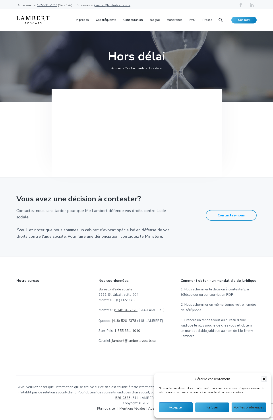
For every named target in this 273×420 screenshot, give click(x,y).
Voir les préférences (249, 407)
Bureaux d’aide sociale (115, 289)
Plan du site (106, 408)
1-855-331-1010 (47, 5)
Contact (244, 20)
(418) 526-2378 (124, 321)
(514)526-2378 (125, 310)
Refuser (212, 407)
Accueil (116, 68)
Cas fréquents (135, 68)
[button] (264, 379)
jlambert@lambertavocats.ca (112, 5)
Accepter (176, 407)
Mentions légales (132, 408)
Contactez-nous (231, 215)
